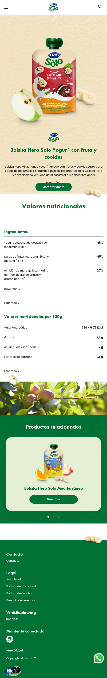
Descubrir (53, 499)
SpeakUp (12, 619)
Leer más (53, 183)
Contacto (12, 561)
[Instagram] (9, 639)
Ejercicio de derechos (20, 600)
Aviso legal (13, 579)
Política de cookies (19, 593)
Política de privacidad (21, 586)
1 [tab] (48, 517)
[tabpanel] (53, 474)
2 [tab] (53, 517)
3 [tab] (59, 517)
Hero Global (14, 651)
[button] (100, 6)
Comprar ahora (53, 187)
